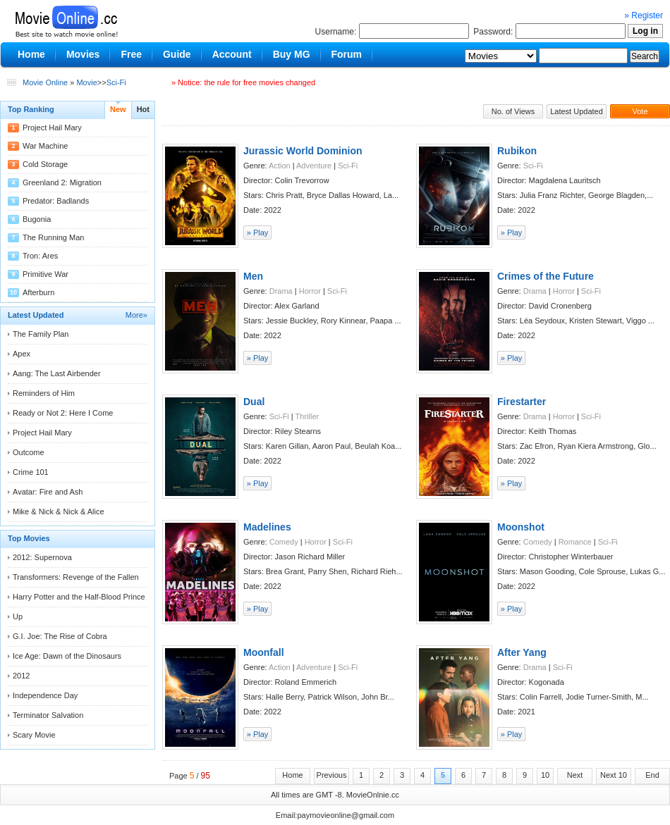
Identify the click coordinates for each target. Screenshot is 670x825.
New (118, 109)
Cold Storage (45, 164)
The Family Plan (40, 334)
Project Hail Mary (52, 127)
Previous (332, 775)
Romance (575, 542)
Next (575, 775)
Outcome (28, 452)
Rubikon (517, 150)
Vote (639, 111)
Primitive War (45, 274)
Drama (281, 291)
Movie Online (45, 82)
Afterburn (38, 292)
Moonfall (263, 652)
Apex (21, 353)
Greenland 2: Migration (62, 182)
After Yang (522, 652)
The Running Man (53, 237)
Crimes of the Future (545, 276)
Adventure (313, 165)
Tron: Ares (40, 256)
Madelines (267, 527)
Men (253, 276)
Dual (253, 401)
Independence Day (45, 695)
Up (18, 616)
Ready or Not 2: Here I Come (63, 413)
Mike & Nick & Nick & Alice (58, 511)
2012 (21, 675)
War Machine (45, 146)
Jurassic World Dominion (303, 150)
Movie (86, 82)
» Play (258, 232)
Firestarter (521, 401)
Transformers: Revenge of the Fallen (76, 577)
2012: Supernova (42, 557)
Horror (310, 291)
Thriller (307, 416)
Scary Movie (34, 735)
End (652, 775)
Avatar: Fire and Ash (48, 492)
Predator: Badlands (56, 201)
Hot (143, 109)
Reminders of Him (44, 393)
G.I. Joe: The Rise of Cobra (60, 636)
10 (545, 775)
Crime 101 (31, 472)
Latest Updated (576, 111)
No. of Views (513, 111)
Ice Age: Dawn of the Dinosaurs (67, 656)
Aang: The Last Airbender (57, 373)
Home (292, 775)
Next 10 (613, 775)
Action (280, 165)
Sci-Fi (116, 82)
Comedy (283, 542)
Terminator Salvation (48, 715)
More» (136, 315)
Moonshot (520, 527)
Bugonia (37, 219)
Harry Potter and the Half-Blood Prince (79, 597)
